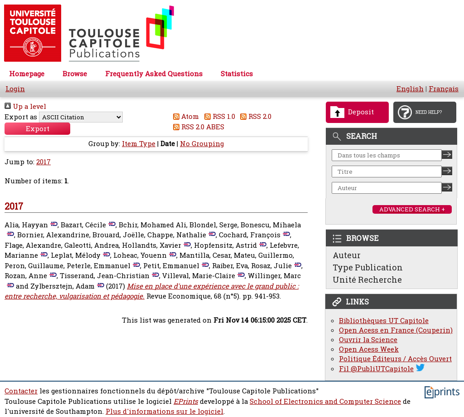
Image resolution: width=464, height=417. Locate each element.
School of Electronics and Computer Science (325, 401)
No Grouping (202, 143)
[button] (37, 129)
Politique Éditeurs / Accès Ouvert (395, 358)
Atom (184, 116)
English (410, 88)
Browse (75, 73)
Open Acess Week (369, 349)
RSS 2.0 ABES (197, 127)
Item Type (138, 143)
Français (444, 88)
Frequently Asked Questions (154, 73)
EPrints (186, 401)
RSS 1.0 (218, 116)
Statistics (237, 73)
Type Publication (368, 267)
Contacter (21, 391)
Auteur (347, 255)
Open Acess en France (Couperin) (396, 330)
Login (15, 88)
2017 (43, 162)
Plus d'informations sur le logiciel (164, 411)
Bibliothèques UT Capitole (384, 320)
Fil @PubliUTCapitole (376, 368)
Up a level (25, 106)
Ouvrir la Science (368, 339)
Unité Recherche (367, 279)
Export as (21, 117)
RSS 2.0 (254, 116)
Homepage (26, 73)
